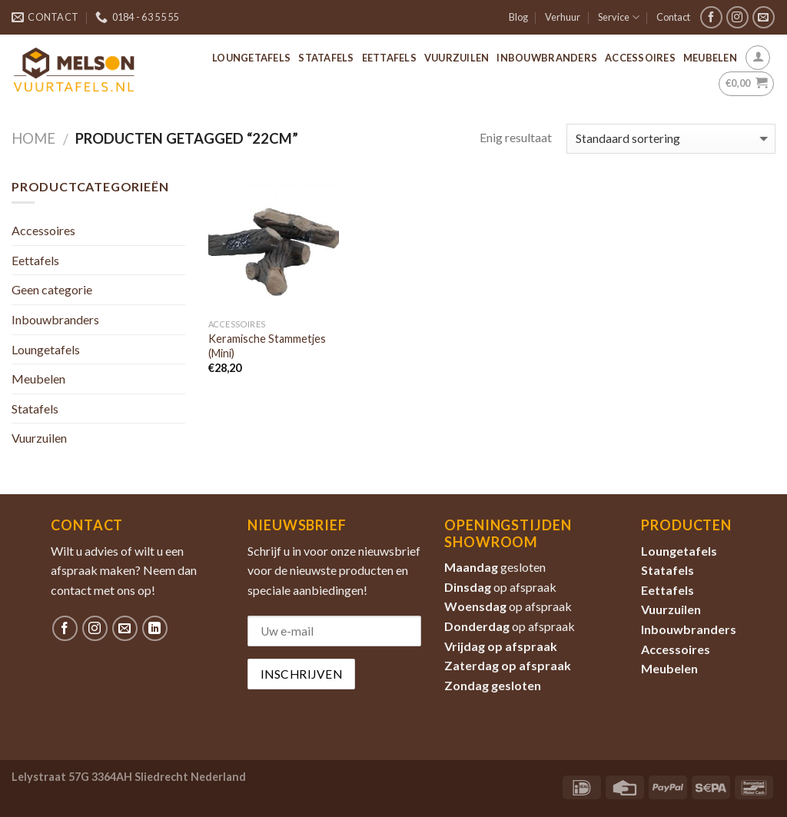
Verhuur (562, 17)
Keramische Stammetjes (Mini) (267, 346)
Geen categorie (52, 289)
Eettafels (389, 57)
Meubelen (710, 57)
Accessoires (640, 57)
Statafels (326, 57)
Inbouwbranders (546, 57)
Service (618, 17)
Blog (518, 17)
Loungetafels (251, 57)
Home (33, 138)
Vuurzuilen (457, 57)
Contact (673, 17)
